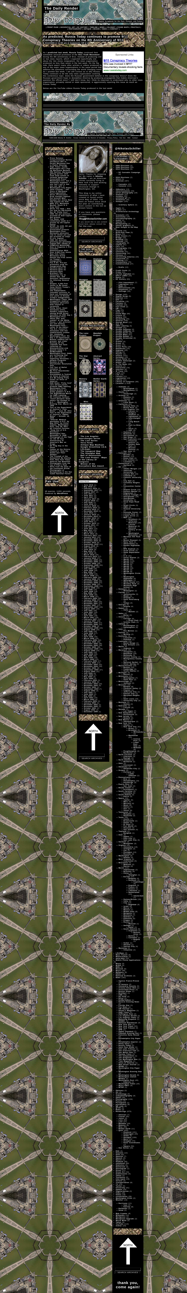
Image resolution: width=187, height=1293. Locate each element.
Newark (127, 718)
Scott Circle (129, 551)
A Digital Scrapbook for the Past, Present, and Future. (111, 134)
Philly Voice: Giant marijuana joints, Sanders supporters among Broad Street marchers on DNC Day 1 (61, 311)
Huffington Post (126, 1014)
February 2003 (90, 701)
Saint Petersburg (131, 599)
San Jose (128, 451)
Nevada (122, 709)
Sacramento (129, 435)
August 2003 (89, 691)
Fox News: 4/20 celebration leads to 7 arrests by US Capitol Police (60, 221)
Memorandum (122, 957)
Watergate (128, 580)
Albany (127, 725)
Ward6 (126, 568)
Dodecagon (129, 1134)
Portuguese (121, 1103)
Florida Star (124, 1005)
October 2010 (90, 542)
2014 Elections (122, 169)
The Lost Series (89, 440)
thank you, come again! (128, 1285)
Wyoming (123, 948)
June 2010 (88, 549)
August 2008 (89, 588)
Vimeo (118, 1195)
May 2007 (88, 614)
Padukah (127, 639)
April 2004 (88, 678)
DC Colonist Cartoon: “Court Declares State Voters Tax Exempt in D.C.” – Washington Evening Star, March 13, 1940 (61, 401)
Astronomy (121, 217)
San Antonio (129, 829)
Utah (121, 835)
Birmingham (129, 388)
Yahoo (118, 1222)
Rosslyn (127, 854)
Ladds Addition (132, 774)
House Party (121, 359)
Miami (126, 596)
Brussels (128, 871)
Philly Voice (124, 1044)
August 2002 (89, 710)
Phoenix (127, 397)
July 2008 (88, 590)
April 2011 (88, 532)
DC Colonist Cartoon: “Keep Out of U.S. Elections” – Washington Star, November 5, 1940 (60, 432)
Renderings (121, 1111)
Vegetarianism (122, 1191)
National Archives (124, 976)
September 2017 (91, 490)
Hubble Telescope (124, 361)
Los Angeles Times (127, 1017)
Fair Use (123, 138)
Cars (118, 246)
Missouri (122, 685)
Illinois (122, 617)
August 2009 (89, 567)
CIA (125, 850)
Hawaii (122, 608)
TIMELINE (94, 27)
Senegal (127, 925)
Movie (118, 963)
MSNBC (122, 1021)
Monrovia (128, 915)
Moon (126, 805)
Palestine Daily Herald (129, 1035)
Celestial (120, 252)
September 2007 (91, 607)
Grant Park (133, 620)
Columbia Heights (132, 483)
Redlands (128, 434)
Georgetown (129, 496)
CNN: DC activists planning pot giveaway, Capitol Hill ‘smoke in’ (60, 241)
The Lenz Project (90, 457)
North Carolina (125, 755)
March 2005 (89, 659)
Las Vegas (128, 711)
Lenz (121, 1120)
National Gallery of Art (134, 529)
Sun (125, 809)
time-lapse (120, 1179)
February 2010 (90, 556)
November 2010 (91, 541)
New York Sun (125, 1024)
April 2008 (88, 595)
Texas (121, 817)
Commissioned (122, 264)
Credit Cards (122, 270)
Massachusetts (125, 666)
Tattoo (119, 1175)
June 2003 (88, 694)
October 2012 (90, 523)
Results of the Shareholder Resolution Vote (61, 363)
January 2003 (90, 703)
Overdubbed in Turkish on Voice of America (60, 375)
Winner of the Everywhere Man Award (91, 465)
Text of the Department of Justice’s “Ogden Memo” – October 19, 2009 (60, 415)
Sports (119, 1160)
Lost (121, 1122)
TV (117, 1184)
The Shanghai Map (90, 453)
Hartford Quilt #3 (58, 268)
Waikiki (131, 612)
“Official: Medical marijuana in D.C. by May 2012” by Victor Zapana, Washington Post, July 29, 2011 (59, 423)
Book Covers (122, 236)
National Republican (128, 1023)
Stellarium (120, 1167)
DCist (121, 998)
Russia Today (76, 52)
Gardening (120, 319)
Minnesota (123, 676)
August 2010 (89, 546)
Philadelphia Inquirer (128, 1042)
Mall (125, 517)
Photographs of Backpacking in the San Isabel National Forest (61, 472)
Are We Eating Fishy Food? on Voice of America (59, 379)
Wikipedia (120, 1215)
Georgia (122, 605)
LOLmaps (86, 449)
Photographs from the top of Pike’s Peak (60, 464)
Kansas (122, 632)
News (118, 977)
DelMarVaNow (125, 1000)
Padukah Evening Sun (129, 1033)
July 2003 (88, 692)
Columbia (128, 793)
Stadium (119, 1161)
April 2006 (88, 637)
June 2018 (88, 485)
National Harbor (131, 662)
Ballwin (127, 687)
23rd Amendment (126, 282)
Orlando (127, 598)
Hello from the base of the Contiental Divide (60, 467)
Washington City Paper (129, 1068)
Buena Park (129, 408)
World (121, 868)
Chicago (127, 619)
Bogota (136, 939)
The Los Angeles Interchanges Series (89, 437)
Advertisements (123, 191)
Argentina (132, 931)
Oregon (122, 770)
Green (118, 345)
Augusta (127, 648)
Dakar (131, 927)
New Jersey (124, 716)
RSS (128, 138)
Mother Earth (125, 1129)
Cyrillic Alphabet (123, 274)
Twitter (119, 1186)
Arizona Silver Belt (127, 988)
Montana (122, 702)
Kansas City (129, 694)
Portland (127, 772)
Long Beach (133, 422)
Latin (118, 373)
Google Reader (122, 336)
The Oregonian (125, 1058)
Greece (131, 889)
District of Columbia (98, 138)
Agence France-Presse (129, 981)
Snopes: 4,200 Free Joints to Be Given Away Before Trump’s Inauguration (60, 286)
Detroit (127, 674)
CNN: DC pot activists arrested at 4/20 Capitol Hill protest (61, 215)
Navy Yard (128, 542)
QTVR (118, 1108)
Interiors (120, 369)
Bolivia (131, 936)
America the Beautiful (60, 461)
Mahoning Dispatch (127, 1019)
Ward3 (126, 563)
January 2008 (90, 600)
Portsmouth (129, 714)
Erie (125, 779)
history (119, 355)
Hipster (119, 354)
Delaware (123, 589)
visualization (122, 1196)
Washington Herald (127, 1075)
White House (129, 582)
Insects (119, 366)
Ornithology (121, 1094)
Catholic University (132, 477)
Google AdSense (123, 329)
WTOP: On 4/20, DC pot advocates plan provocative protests (61, 228)
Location (120, 383)
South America (130, 929)
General (119, 321)
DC (120, 467)
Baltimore (128, 653)
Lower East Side (136, 744)
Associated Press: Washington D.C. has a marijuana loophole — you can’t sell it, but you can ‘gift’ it (60, 182)
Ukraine (127, 945)
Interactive (121, 368)
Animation (120, 200)
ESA (118, 300)
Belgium (132, 878)
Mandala (122, 1123)
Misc (121, 1127)
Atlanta (127, 606)
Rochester (128, 753)
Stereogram (121, 1168)
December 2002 (91, 705)
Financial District (132, 441)
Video (118, 1193)
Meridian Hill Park (132, 537)
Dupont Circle (130, 490)
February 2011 (90, 535)
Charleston (128, 861)
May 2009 (88, 572)
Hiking (119, 352)
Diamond (127, 1132)
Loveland (128, 462)
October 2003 (90, 687)
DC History (121, 279)
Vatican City (129, 946)
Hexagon (127, 1137)
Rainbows (123, 1208)
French (119, 315)
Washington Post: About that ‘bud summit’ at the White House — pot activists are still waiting (60, 320)
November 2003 (91, 685)
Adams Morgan (130, 469)
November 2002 (91, 706)
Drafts (121, 267)
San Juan (128, 786)
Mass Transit (122, 955)
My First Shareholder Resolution (59, 371)
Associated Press (127, 990)
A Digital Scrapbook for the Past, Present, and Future (119, 21)
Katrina (127, 1207)
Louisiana (123, 641)
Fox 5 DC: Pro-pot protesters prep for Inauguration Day (59, 264)
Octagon (127, 1141)
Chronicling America (125, 257)
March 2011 (89, 534)
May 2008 (88, 593)
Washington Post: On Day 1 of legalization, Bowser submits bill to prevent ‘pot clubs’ (60, 338)
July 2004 (88, 673)
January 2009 (90, 579)
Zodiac (119, 1226)
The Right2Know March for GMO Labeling (60, 394)
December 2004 (91, 664)
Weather (119, 1200)
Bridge (119, 238)
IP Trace (119, 371)
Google (119, 328)
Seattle (127, 857)
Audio (118, 220)
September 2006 (91, 628)
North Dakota (125, 760)
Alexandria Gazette (127, 986)
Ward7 (126, 570)
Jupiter (127, 800)
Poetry (119, 1101)
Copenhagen (139, 882)
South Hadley (130, 671)
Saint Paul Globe (126, 1047)
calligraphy (121, 243)
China (126, 873)
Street (118, 1170)
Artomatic (120, 215)
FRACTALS (135, 27)
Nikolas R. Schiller (65, 138)
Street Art (120, 1172)
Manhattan (133, 735)
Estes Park (128, 458)
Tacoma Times (125, 1054)
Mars (126, 802)
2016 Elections (122, 177)
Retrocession (125, 288)
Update (119, 1189)
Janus (121, 1118)
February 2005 (90, 661)
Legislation (124, 284)
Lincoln (127, 707)
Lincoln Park (129, 514)
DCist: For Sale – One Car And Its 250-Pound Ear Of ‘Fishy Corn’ (60, 210)
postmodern (121, 1104)
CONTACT (114, 29)
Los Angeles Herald (128, 1016)
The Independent (126, 1056)
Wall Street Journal (127, 1064)
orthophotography (124, 1096)
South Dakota (125, 795)
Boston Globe (125, 991)
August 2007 (89, 609)
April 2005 (88, 658)
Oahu (126, 610)
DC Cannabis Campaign (129, 172)
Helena (127, 704)
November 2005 (91, 645)
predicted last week (58, 52)
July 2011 (88, 527)
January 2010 (90, 558)
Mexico (127, 910)
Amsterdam (138, 896)
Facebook (120, 301)
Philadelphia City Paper (129, 1038)
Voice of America (126, 1063)
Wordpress (121, 1217)
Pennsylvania (125, 777)
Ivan (125, 1205)
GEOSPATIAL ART (67, 27)
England (132, 885)
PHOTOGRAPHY (75, 29)
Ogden (126, 836)
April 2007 (88, 616)
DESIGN (96, 29)
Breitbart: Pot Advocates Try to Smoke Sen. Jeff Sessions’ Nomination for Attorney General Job (60, 277)
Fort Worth (128, 826)
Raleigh (127, 758)
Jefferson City (130, 692)
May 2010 (88, 551)
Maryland (123, 650)
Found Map (121, 314)
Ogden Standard (126, 1031)
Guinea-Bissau (130, 899)
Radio (118, 1110)
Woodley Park (130, 584)
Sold (118, 1155)
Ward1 (126, 559)
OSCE (118, 1097)
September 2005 (91, 649)
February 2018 (90, 488)
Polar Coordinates (132, 1143)
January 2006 (90, 642)
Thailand (122, 831)
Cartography (121, 248)
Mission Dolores (132, 448)
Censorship (121, 253)
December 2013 (91, 516)
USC (130, 430)
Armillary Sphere (126, 205)
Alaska (122, 392)
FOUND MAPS (123, 27)
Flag (118, 310)
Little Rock (129, 402)
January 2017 (90, 499)
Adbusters (120, 189)
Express (127, 1082)
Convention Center (132, 486)
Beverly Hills (129, 406)
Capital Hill (129, 474)
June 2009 (88, 570)
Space (121, 798)
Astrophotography (124, 218)
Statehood (123, 289)
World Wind (121, 1220)
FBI (117, 308)
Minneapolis (129, 678)
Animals (119, 196)
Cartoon (119, 250)
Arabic (119, 210)
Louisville (128, 638)
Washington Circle (132, 573)
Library (119, 380)
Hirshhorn (133, 519)
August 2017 (89, 492)
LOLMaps (120, 953)
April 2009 (88, 574)
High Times (124, 1012)
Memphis (128, 814)
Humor (119, 362)
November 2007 (91, 603)
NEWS (102, 27)
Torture (119, 1181)
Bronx (131, 728)
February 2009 (90, 577)
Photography (121, 1099)
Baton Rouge (129, 643)
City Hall (128, 481)
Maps (121, 286)
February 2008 (90, 598)
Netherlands (134, 892)
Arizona (122, 395)
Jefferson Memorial (132, 522)
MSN (118, 967)
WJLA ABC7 (124, 1085)
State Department (132, 552)
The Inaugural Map (91, 451)
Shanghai (132, 875)
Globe (126, 1136)
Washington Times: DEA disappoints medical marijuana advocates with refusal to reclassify (61, 302)
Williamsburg (139, 732)
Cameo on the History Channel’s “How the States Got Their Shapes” (60, 451)
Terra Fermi (87, 443)
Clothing (120, 260)
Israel (126, 906)
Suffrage (122, 291)
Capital (119, 245)
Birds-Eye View (123, 232)
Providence (129, 789)
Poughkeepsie (130, 751)
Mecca (126, 908)
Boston (127, 667)
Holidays (120, 357)
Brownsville (129, 821)
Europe (127, 877)
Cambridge (128, 669)
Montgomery (129, 390)
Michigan (123, 673)
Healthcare (121, 348)
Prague (127, 920)
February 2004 (90, 680)
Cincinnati (128, 765)
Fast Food (120, 307)
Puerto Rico (124, 784)
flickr (118, 312)
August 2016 (89, 501)
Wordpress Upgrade (125, 1219)
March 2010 (89, 555)
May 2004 (88, 677)
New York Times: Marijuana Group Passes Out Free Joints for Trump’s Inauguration (61, 257)
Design (119, 294)
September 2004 (91, 670)
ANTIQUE (87, 29)
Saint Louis (129, 699)
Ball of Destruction (91, 455)
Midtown (137, 748)
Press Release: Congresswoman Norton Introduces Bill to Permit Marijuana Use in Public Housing (61, 161)
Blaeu (118, 234)
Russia (127, 922)
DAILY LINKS (122, 276)
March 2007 (89, 617)
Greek (118, 343)
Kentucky (123, 636)
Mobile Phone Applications (128, 960)
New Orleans (129, 645)
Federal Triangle (131, 495)
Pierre (126, 796)
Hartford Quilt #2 (58, 270)
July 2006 (88, 631)
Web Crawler (121, 1213)
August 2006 (89, 630)
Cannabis (123, 184)
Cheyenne (128, 950)
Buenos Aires (136, 933)
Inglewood (133, 416)
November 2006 (91, 624)
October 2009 (90, 563)
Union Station (130, 558)
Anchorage (128, 394)
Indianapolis (129, 627)
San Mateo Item (126, 1052)
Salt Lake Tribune (127, 1049)
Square (127, 1146)
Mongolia (128, 913)
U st (125, 556)
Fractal (122, 1116)
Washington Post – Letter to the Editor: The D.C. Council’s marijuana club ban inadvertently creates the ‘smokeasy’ (60, 330)
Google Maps (122, 334)
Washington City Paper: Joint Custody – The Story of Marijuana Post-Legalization (61, 190)
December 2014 (91, 511)
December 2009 (91, 560)
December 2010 (91, 539)
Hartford (127, 465)
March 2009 (89, 576)
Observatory (129, 544)
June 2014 (88, 513)
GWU (126, 507)
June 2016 (88, 504)
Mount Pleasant (131, 540)
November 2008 (91, 583)
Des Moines (129, 631)
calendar (120, 241)
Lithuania (132, 891)
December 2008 (91, 581)
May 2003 (88, 696)
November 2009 (91, 562)
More (126, 1139)
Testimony (120, 1177)
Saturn (127, 807)
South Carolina (125, 791)
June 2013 (88, 522)
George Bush (122, 322)
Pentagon (128, 852)
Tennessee (123, 812)
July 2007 (88, 610)
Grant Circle (129, 505)
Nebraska (123, 706)
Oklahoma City (130, 768)
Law (117, 375)
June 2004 (88, 675)
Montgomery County (133, 659)
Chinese (119, 255)
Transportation (122, 1182)
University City (130, 700)
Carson (131, 411)
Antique (119, 201)
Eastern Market (130, 491)
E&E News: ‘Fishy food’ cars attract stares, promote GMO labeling (61, 384)
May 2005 (88, 656)
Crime (118, 272)
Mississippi (124, 681)
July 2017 (88, 494)
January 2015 (90, 509)
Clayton (127, 690)
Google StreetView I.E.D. (94, 447)
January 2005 (90, 663)
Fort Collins (129, 460)
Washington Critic (124, 1198)
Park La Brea (134, 425)
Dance (118, 277)
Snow (121, 1210)
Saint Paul (128, 680)
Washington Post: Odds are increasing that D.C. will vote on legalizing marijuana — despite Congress (61, 357)
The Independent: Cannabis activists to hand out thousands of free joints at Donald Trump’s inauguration (60, 294)
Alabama (122, 387)
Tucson (127, 399)
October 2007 (90, 605)
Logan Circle (129, 516)
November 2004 (91, 666)
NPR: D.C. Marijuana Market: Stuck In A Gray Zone (59, 205)
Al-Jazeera (123, 984)
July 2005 (88, 652)
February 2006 (90, 640)
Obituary (120, 1090)
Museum (119, 969)
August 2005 (89, 651)
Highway (120, 350)
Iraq (125, 903)
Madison (127, 864)
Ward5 (126, 566)
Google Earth (122, 333)
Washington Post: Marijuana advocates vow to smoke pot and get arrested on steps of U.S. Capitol (60, 235)
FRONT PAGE (52, 27)
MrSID (118, 965)
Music (118, 970)
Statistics (120, 1165)
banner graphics (123, 225)
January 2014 (90, 515)
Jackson (127, 683)
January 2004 (90, 682)
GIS (117, 324)
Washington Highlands (129, 577)
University (120, 1188)
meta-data (120, 958)
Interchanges (134, 418)
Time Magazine (125, 1061)
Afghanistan (129, 870)
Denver (127, 456)
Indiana (122, 624)
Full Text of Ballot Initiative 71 (58, 368)
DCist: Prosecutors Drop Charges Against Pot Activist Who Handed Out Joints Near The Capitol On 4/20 (61, 198)
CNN (121, 995)
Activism (120, 181)
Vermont (122, 842)
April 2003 (88, 698)
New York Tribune (127, 1028)
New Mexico (124, 720)
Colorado (123, 453)
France (131, 887)
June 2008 (88, 591)
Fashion (119, 305)
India (126, 901)
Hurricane (123, 1203)
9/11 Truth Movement (89, 55)
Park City (128, 838)
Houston (127, 828)
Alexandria (128, 847)
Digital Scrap (122, 296)
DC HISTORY (82, 27)
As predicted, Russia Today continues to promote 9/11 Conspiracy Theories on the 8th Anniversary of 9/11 (85, 38)
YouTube (120, 1224)
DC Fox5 (122, 996)
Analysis (120, 194)
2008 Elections (122, 167)
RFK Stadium (129, 549)
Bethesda (128, 655)
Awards (119, 222)
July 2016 (88, 502)
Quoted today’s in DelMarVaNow (58, 351)
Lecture (119, 376)
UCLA (131, 429)
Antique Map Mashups (92, 445)
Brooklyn (132, 730)
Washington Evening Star (130, 1071)
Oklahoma (123, 767)
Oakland (127, 432)
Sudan (126, 943)
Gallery (119, 317)
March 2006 (89, 638)
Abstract (122, 1115)
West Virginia (125, 859)
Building (120, 239)
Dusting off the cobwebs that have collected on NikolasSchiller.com (59, 345)
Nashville (128, 816)
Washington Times (127, 1084)
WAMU (121, 1066)
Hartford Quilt (56, 271)
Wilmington (129, 591)
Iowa (121, 629)
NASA (118, 974)
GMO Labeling (122, 326)
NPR (120, 1030)
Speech (119, 1158)
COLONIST (111, 27)
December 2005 (91, 644)
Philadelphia (129, 781)
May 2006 (88, 635)
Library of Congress (125, 382)
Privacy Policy (112, 138)
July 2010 (88, 548)
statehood (120, 1163)
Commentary (121, 262)
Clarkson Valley (131, 688)
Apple (118, 208)
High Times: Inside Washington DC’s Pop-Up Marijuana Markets (60, 168)
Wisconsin (123, 863)
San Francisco (130, 439)
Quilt (121, 1130)
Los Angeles (129, 409)
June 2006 (88, 633)
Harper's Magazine (127, 1010)
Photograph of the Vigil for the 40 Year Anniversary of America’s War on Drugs (61, 440)
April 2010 (88, 553)
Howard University (132, 509)
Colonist (82, 138)
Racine (127, 866)
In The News (121, 364)
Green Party (121, 347)
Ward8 (126, 571)
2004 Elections (122, 165)
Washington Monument (133, 534)
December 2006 (91, 623)
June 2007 (88, 612)
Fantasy (119, 303)
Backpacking (121, 224)
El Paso (127, 824)
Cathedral (128, 476)
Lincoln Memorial (132, 525)
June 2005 (88, 654)
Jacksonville (129, 594)
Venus (126, 810)
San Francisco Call (127, 1051)
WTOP (121, 1087)
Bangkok (127, 833)
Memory (122, 1125)
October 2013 (90, 518)
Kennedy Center (131, 512)
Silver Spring (130, 664)
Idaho (121, 613)
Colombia (132, 938)
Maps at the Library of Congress (93, 459)
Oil (117, 1092)
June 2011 (88, 529)
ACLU (118, 179)
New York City (130, 727)
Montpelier (128, 843)
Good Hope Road (131, 502)
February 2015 (90, 508)
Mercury (127, 803)
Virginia (122, 845)
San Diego (128, 437)
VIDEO (104, 29)
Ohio (121, 763)
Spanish (119, 1156)
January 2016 (90, 506)
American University (128, 471)
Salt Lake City (130, 840)
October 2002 (90, 708)
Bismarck (128, 762)
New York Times (126, 1026)
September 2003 (91, 689)
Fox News (123, 1007)
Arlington (128, 849)
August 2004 (89, 671)
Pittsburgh (128, 782)
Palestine (128, 918)
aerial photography (124, 193)
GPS (118, 340)
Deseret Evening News (129, 1002)
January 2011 (90, 537)
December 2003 (91, 684)
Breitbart (123, 993)
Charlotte (128, 756)
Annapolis (128, 652)
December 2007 (91, 602)
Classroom (120, 259)
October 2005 (90, 647)
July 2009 (88, 569)
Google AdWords (123, 331)
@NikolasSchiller (128, 148)
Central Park (136, 740)
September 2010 (91, 544)
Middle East (129, 911)
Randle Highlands (132, 545)
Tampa (126, 603)
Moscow (132, 924)
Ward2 (126, 561)
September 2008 (91, 586)
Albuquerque (129, 721)
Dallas (126, 823)
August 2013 (89, 520)
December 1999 (91, 712)
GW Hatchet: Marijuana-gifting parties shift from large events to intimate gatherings (61, 174)
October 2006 (90, 626)
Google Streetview (124, 338)
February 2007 (90, 619)
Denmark (132, 880)
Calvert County (130, 657)
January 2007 (90, 621)
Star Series (124, 1148)
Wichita (127, 634)
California (123, 404)
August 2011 (89, 525)
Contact (135, 138)
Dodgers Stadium (132, 414)
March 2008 (89, 596)
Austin (126, 819)
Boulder (127, 455)
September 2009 (91, 565)
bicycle (119, 231)
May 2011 (88, 530)
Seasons (120, 1153)
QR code (120, 1106)
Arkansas (123, 401)
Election (119, 298)
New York (123, 723)
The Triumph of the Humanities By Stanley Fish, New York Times (60, 458)
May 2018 (88, 487)
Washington (124, 856)
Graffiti (119, 341)
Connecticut (124, 463)
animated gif (121, 198)
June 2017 (88, 495)
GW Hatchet (124, 1009)
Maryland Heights (132, 695)
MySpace (120, 972)
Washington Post (126, 1080)
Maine (121, 646)
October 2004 (90, 668)
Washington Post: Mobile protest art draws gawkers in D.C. (60, 390)
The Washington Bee (128, 1059)
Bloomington (129, 626)
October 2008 (90, 584)
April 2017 (88, 497)
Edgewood (128, 493)
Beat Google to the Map (127, 227)
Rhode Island (125, 788)
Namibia (127, 917)
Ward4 (126, 564)
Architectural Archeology (127, 211)
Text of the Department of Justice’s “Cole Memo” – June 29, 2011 (61, 409)
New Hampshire (126, 713)
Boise (126, 615)
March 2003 (89, 699)
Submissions (121, 1174)
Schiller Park (130, 622)
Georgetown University (129, 499)
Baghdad (132, 904)
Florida (122, 592)
